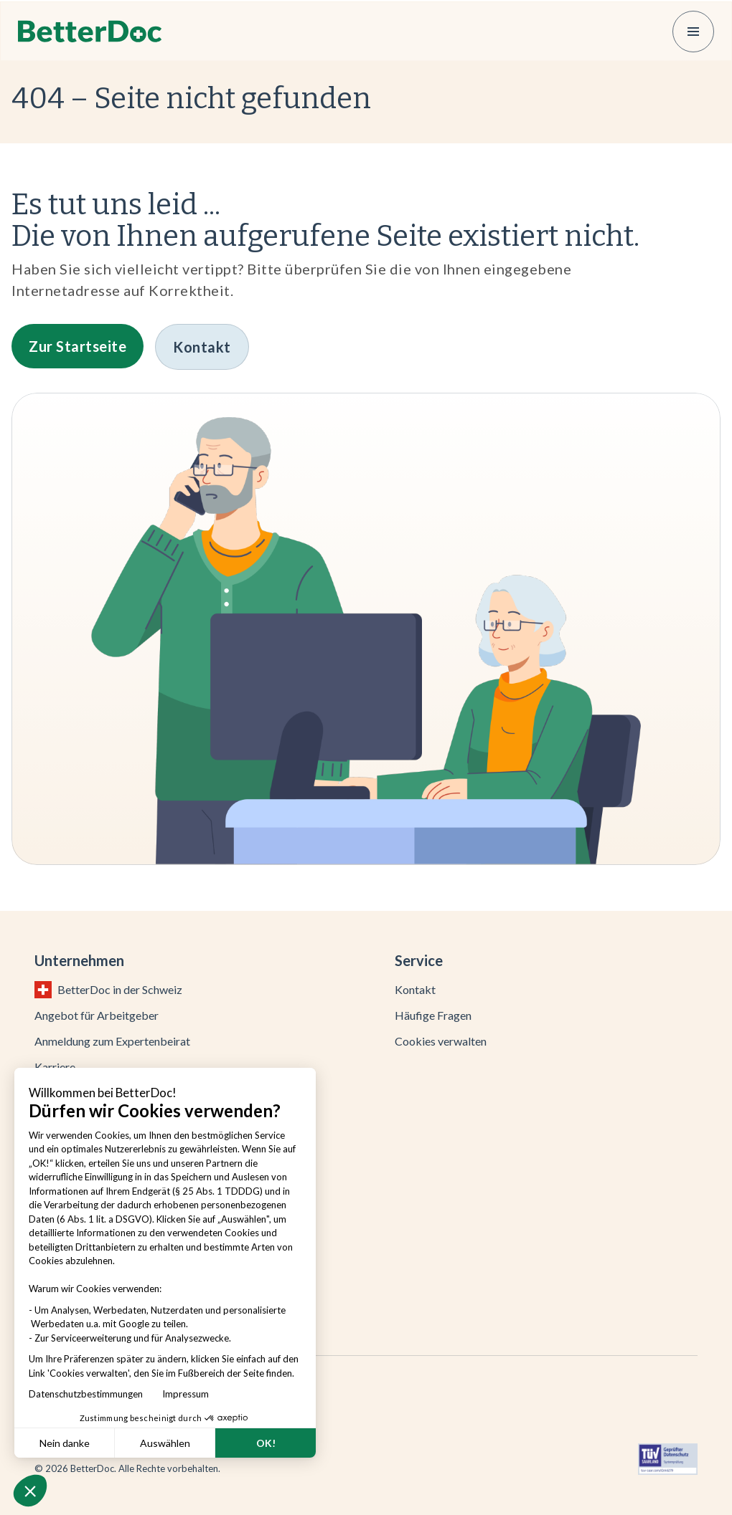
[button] (30, 1490)
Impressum (185, 1394)
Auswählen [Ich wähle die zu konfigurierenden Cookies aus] (165, 1443)
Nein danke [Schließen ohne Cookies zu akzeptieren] (64, 1443)
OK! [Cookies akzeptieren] (266, 1443)
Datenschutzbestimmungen (89, 1394)
